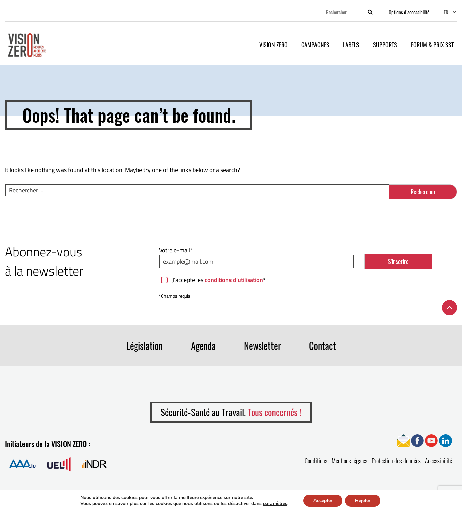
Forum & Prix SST (432, 44)
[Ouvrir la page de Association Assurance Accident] (22, 463)
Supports (385, 44)
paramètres (275, 504)
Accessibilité (438, 460)
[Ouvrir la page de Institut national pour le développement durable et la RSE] (94, 463)
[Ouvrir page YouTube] (431, 440)
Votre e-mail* (176, 250)
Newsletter (262, 346)
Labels (351, 44)
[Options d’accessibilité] (409, 12)
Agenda (203, 346)
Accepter (322, 500)
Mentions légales (349, 460)
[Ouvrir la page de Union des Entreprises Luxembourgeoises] (58, 463)
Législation (144, 346)
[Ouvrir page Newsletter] (403, 440)
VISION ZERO (273, 44)
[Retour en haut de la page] (449, 307)
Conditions (316, 460)
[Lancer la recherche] (370, 12)
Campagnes (315, 44)
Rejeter (362, 500)
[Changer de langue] (449, 12)
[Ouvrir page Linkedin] (445, 440)
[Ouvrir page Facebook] (417, 440)
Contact (322, 346)
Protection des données (396, 460)
